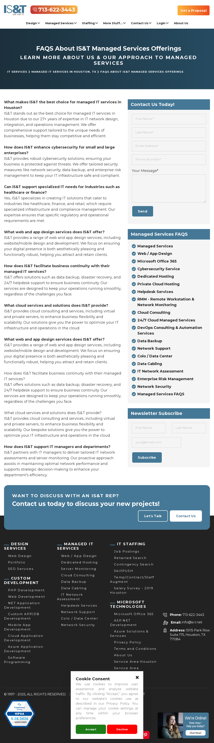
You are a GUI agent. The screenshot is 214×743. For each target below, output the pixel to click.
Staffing (88, 23)
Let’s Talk (152, 516)
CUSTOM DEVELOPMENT (21, 580)
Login (161, 23)
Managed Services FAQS (160, 395)
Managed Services (59, 23)
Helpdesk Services (155, 292)
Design (31, 23)
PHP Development (26, 590)
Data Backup (149, 342)
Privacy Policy (127, 642)
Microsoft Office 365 (157, 262)
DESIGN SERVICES (16, 546)
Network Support (153, 349)
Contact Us (139, 23)
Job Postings (126, 551)
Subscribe (147, 459)
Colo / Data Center (154, 357)
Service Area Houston (135, 661)
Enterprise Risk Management (165, 380)
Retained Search (130, 558)
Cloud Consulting (153, 313)
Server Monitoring (79, 569)
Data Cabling (149, 365)
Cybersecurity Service (158, 269)
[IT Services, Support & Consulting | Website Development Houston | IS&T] (15, 8)
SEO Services (20, 569)
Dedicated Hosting (155, 277)
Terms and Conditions (135, 649)
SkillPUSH (123, 571)
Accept (90, 729)
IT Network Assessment (160, 372)
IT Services (17, 71)
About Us (181, 23)
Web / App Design (154, 254)
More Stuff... (113, 23)
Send (143, 211)
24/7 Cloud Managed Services (166, 321)
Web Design (20, 556)
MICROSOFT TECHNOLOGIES (128, 604)
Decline (122, 729)
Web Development (26, 597)
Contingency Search (134, 564)
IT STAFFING (131, 544)
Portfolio (16, 562)
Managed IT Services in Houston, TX (63, 71)
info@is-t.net (192, 622)
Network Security (154, 388)
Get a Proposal (193, 11)
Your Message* (145, 170)
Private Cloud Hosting (158, 285)
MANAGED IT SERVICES (75, 546)
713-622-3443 (56, 9)
